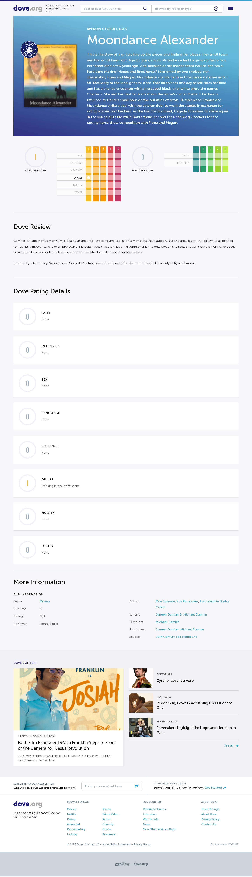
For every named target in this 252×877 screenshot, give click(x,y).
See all (231, 746)
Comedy (108, 825)
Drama (45, 602)
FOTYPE (233, 845)
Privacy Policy (210, 819)
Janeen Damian (167, 630)
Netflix (71, 814)
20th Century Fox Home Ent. (176, 637)
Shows (106, 809)
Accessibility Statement (116, 845)
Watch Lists (150, 819)
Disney (71, 819)
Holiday (72, 835)
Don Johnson (165, 602)
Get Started (215, 788)
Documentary (76, 829)
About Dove (209, 814)
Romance (108, 835)
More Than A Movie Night (160, 829)
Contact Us (208, 825)
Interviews (150, 814)
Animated (73, 825)
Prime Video (110, 814)
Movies (71, 809)
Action (106, 819)
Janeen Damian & (169, 615)
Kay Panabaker (187, 602)
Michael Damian (195, 615)
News (146, 825)
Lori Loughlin (209, 602)
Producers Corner (154, 809)
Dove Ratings (210, 809)
